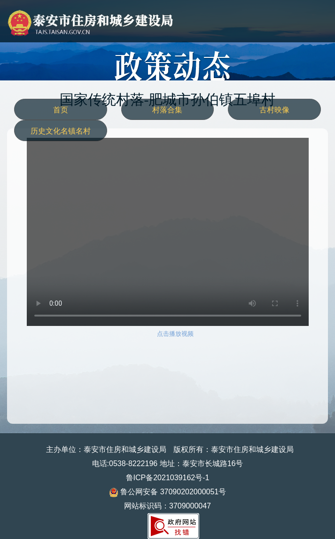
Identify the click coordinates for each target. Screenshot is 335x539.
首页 (60, 110)
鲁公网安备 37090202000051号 (167, 492)
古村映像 (274, 110)
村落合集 (167, 110)
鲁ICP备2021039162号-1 (168, 478)
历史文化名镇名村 (61, 131)
